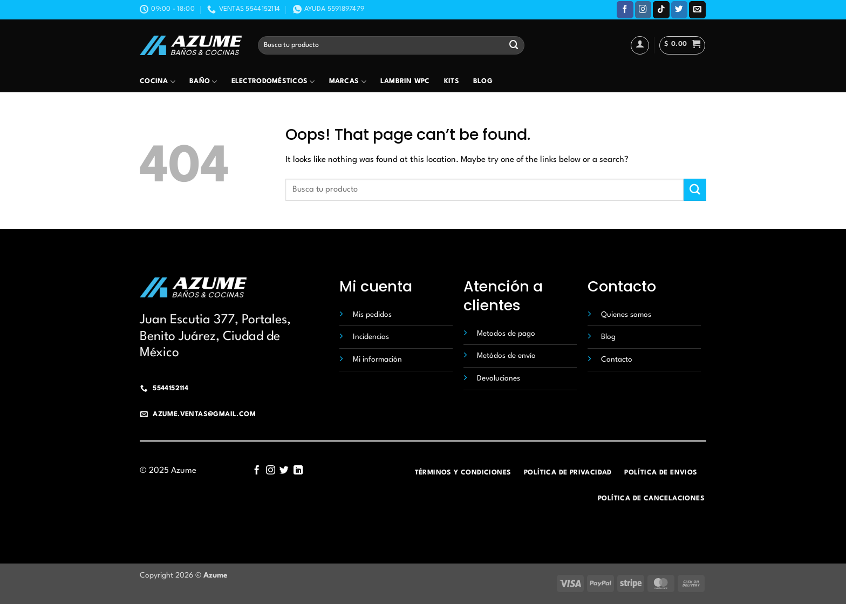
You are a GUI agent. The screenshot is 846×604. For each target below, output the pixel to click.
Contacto (616, 359)
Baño (203, 82)
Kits (451, 81)
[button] (682, 45)
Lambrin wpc (405, 81)
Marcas (347, 82)
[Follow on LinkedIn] (298, 470)
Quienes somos (626, 314)
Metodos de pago (506, 333)
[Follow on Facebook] (625, 9)
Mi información (377, 359)
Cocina (157, 82)
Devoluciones (498, 378)
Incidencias (371, 337)
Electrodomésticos (273, 82)
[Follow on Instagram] (643, 9)
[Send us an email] (697, 9)
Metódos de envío (506, 355)
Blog (483, 81)
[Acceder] (640, 45)
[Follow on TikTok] (661, 9)
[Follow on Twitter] (679, 9)
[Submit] (514, 45)
